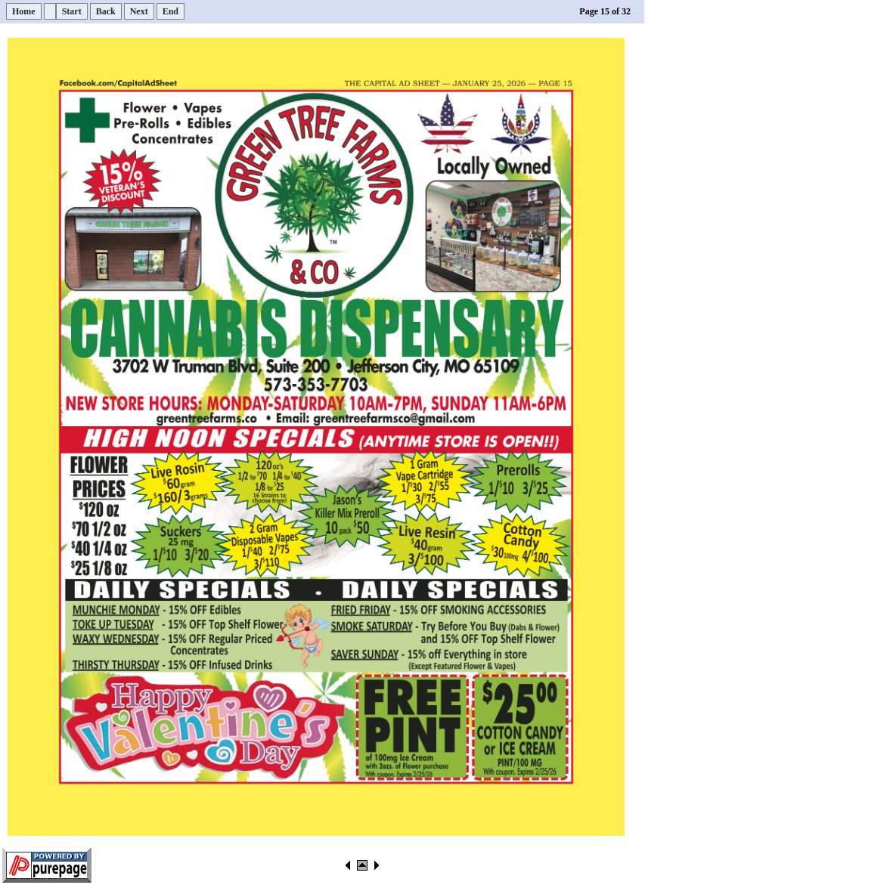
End (170, 11)
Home (24, 11)
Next (139, 11)
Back (106, 11)
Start (72, 11)
